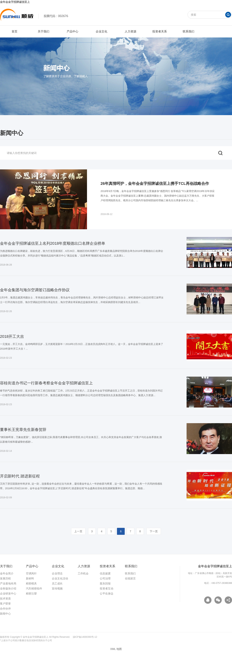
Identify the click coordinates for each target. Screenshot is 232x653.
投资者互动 (106, 588)
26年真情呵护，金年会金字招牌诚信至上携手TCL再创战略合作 (155, 183)
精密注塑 (31, 593)
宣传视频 (57, 588)
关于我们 (43, 31)
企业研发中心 (8, 593)
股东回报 (105, 583)
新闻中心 (5, 613)
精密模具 (31, 583)
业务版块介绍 (8, 588)
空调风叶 (31, 573)
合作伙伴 (5, 608)
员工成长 (57, 583)
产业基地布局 (8, 583)
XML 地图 (116, 648)
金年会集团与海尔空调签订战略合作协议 (35, 290)
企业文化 (101, 31)
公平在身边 (106, 593)
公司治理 (105, 578)
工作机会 (83, 573)
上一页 (78, 531)
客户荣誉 (5, 603)
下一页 (154, 531)
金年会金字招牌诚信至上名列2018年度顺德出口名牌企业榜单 (52, 243)
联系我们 (188, 31)
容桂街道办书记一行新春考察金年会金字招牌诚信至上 (46, 383)
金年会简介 (7, 573)
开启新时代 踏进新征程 (20, 476)
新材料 (30, 578)
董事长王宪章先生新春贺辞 (23, 429)
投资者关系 (159, 31)
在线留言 (130, 578)
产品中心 (72, 31)
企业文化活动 (60, 578)
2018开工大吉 (12, 336)
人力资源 (130, 31)
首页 (14, 31)
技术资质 (5, 598)
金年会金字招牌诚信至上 (15, 1)
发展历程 (5, 578)
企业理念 (57, 573)
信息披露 (105, 573)
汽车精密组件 (34, 588)
